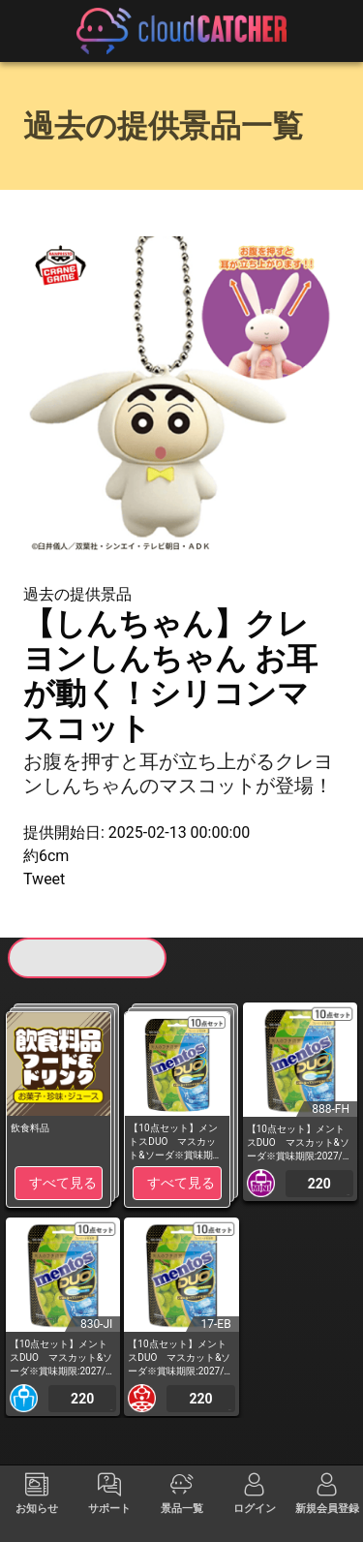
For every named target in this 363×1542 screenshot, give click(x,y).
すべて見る (63, 1182)
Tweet (44, 879)
